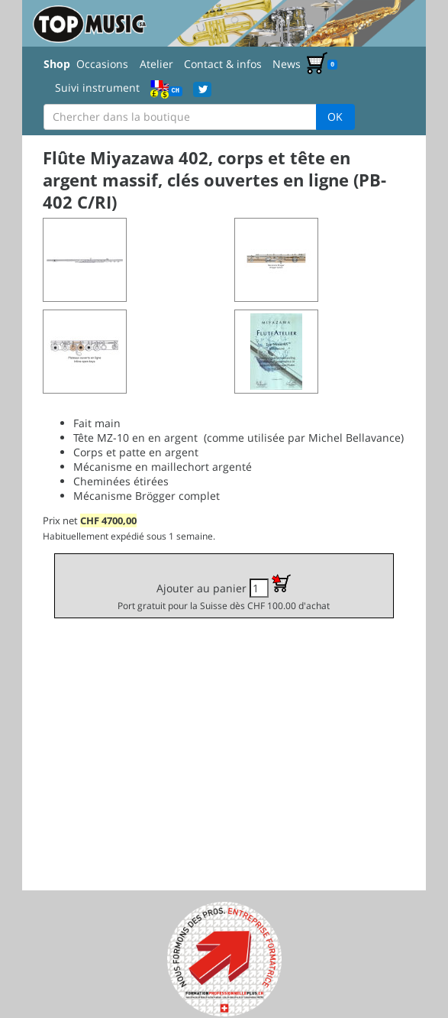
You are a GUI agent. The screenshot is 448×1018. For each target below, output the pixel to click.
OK (335, 116)
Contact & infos (223, 64)
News (286, 64)
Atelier (156, 64)
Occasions (102, 64)
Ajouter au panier (224, 592)
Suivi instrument (97, 87)
